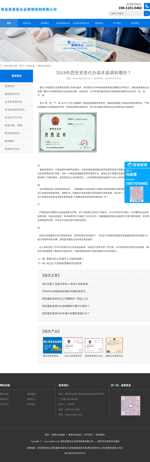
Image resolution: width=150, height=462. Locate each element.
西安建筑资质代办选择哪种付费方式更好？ (66, 306)
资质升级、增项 (13, 125)
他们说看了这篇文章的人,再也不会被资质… (66, 284)
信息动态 (30, 66)
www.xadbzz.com (73, 414)
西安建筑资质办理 (105, 91)
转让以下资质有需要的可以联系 (63, 263)
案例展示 (45, 23)
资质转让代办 (12, 149)
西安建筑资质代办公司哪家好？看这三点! (65, 298)
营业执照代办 (12, 133)
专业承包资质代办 (81, 23)
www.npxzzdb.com (82, 78)
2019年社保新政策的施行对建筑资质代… (65, 291)
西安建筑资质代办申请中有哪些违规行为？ (66, 313)
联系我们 (135, 23)
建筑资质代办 (12, 94)
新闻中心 (31, 399)
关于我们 (117, 23)
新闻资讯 (99, 23)
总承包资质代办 (63, 23)
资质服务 (31, 394)
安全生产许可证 (13, 117)
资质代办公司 (67, 247)
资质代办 (27, 23)
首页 (9, 23)
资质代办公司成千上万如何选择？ (65, 258)
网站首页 (4, 394)
